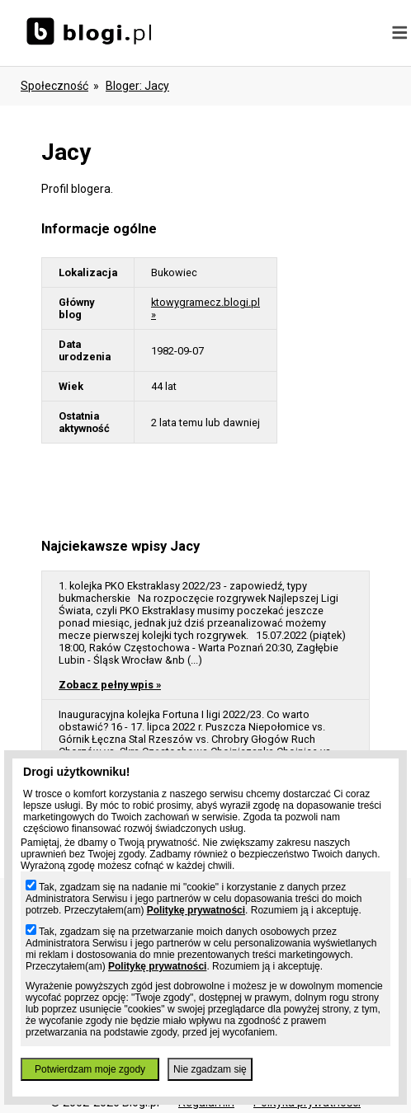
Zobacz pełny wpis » (110, 685)
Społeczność (54, 85)
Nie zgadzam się (210, 1069)
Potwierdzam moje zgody (90, 1069)
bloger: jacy (137, 85)
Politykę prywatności (196, 910)
